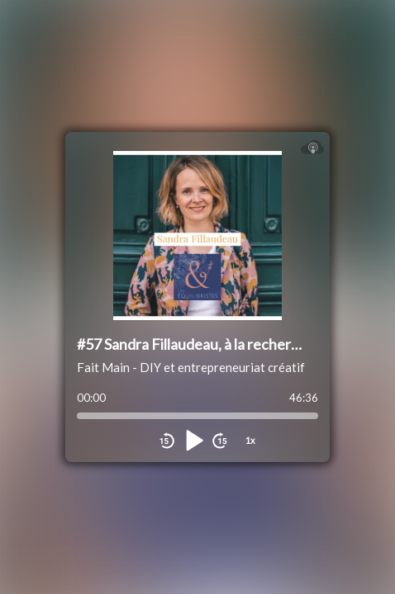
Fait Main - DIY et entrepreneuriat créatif (191, 367)
